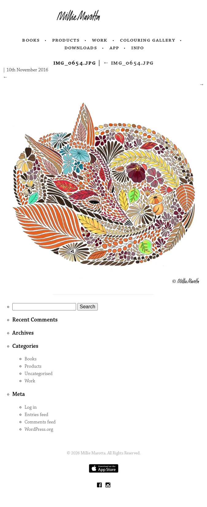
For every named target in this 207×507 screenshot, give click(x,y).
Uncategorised (38, 374)
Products (66, 40)
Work (100, 40)
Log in (31, 407)
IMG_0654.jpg (128, 62)
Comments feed (40, 422)
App (114, 47)
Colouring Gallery (147, 40)
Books (31, 40)
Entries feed (36, 415)
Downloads (80, 47)
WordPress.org (39, 429)
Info (137, 47)
